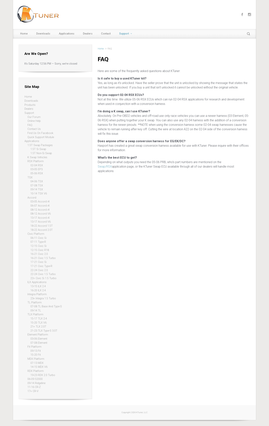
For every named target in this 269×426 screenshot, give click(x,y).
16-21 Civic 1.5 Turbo (43, 258)
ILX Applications (37, 282)
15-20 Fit (35, 354)
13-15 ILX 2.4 (38, 286)
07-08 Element (38, 342)
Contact (106, 33)
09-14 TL (35, 310)
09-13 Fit (35, 350)
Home (24, 33)
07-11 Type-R (38, 242)
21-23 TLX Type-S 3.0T (43, 330)
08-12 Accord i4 (40, 209)
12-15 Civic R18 (39, 250)
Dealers (87, 33)
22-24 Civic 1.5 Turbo (43, 274)
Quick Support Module (40, 137)
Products (29, 105)
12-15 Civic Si (38, 246)
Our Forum (34, 117)
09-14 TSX (36, 189)
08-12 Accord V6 (40, 213)
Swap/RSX (105, 166)
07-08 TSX (36, 185)
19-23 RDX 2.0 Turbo (42, 375)
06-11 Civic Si (38, 238)
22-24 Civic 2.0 (39, 270)
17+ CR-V (32, 391)
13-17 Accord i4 (40, 217)
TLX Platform (35, 314)
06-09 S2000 (35, 379)
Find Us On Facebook (40, 133)
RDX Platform (35, 371)
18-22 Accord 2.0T (41, 230)
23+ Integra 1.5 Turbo (43, 298)
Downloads (43, 33)
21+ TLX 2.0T (38, 326)
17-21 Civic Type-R (41, 266)
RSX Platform (35, 161)
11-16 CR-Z (34, 387)
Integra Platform (37, 294)
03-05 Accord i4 (40, 201)
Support (124, 33)
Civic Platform (35, 233)
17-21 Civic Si (38, 262)
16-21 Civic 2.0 (39, 254)
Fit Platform (34, 346)
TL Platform (34, 302)
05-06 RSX (36, 173)
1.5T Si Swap (38, 149)
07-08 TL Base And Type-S (46, 306)
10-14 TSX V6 (38, 193)
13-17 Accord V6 (40, 221)
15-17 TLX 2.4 (38, 318)
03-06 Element (38, 338)
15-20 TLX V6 (38, 322)
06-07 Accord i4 (40, 205)
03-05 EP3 (36, 169)
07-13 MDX (37, 363)
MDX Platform (35, 359)
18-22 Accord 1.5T (41, 225)
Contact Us (34, 129)
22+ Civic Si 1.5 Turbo (43, 278)
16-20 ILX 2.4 (38, 290)
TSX (30, 177)
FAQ (29, 125)
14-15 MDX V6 (38, 367)
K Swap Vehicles (37, 157)
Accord (31, 197)
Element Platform (37, 334)
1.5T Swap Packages (40, 145)
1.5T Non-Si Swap (41, 153)
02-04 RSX (36, 165)
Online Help (34, 121)
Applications (66, 33)
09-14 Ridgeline (36, 383)
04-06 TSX (36, 181)
